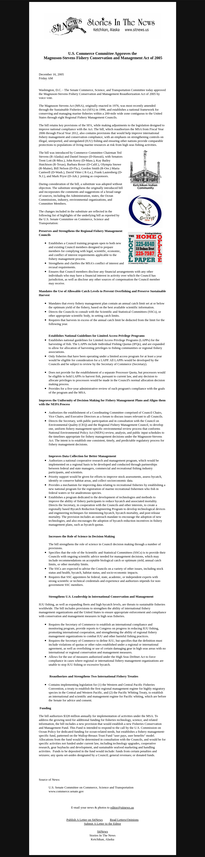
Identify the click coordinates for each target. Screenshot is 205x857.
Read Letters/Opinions (124, 820)
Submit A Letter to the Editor (102, 823)
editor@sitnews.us (122, 807)
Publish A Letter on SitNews (84, 820)
